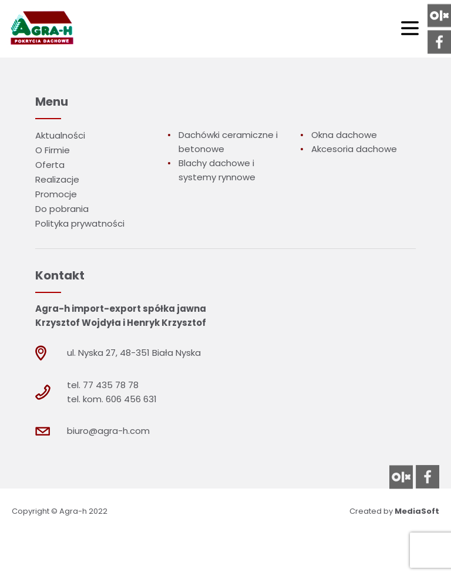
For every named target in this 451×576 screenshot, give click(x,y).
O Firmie (52, 150)
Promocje (56, 194)
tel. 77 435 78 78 (103, 385)
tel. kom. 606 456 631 (112, 399)
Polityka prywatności (79, 223)
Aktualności (60, 135)
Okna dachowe (344, 135)
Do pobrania (62, 209)
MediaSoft (417, 511)
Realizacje (57, 179)
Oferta (50, 165)
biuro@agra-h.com (108, 431)
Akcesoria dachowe (354, 149)
